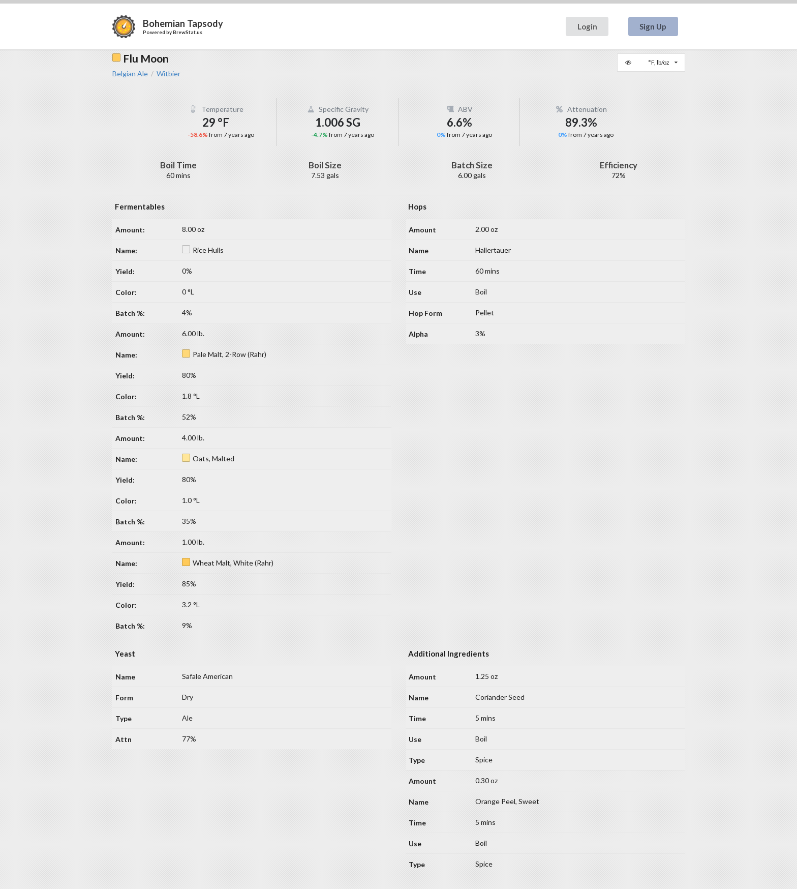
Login (587, 26)
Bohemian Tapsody (183, 23)
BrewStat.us (187, 32)
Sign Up (652, 26)
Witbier (168, 73)
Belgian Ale (130, 73)
